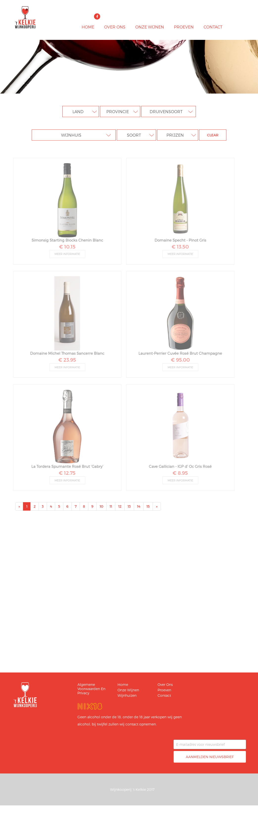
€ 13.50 (178, 246)
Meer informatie (65, 253)
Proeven (184, 27)
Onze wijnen (149, 27)
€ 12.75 (65, 473)
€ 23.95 (65, 360)
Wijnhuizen (127, 695)
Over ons (114, 27)
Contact (213, 27)
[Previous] (19, 506)
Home (88, 27)
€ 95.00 (178, 360)
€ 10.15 (65, 246)
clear (212, 135)
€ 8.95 (178, 473)
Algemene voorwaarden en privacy (91, 688)
